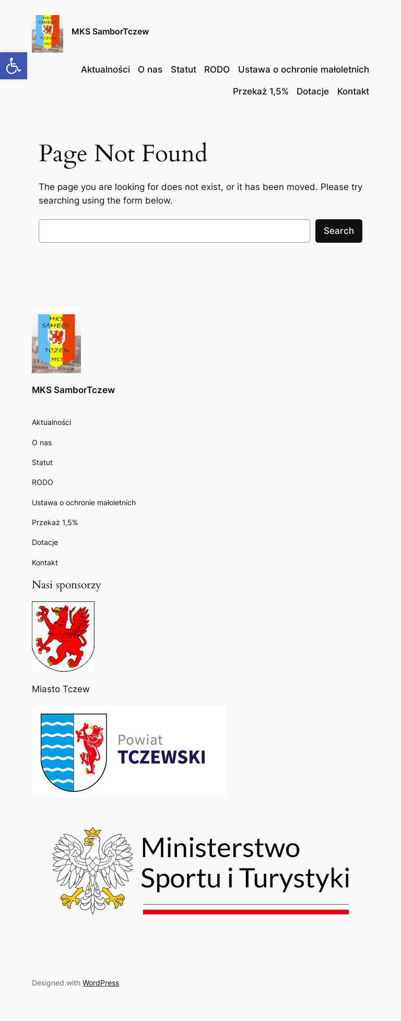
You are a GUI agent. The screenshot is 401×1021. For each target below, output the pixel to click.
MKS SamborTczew (110, 31)
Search (339, 230)
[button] (13, 65)
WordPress (100, 982)
